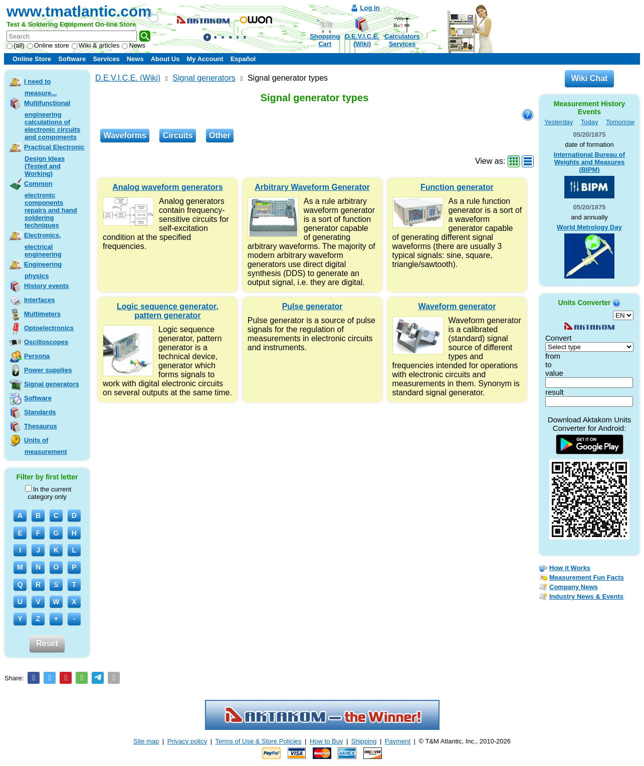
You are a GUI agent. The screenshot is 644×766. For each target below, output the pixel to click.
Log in (370, 8)
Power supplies (48, 370)
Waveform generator (457, 306)
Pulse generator (312, 306)
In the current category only (48, 492)
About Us (165, 59)
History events (46, 286)
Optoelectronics (49, 328)
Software (72, 59)
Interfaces (39, 300)
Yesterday (558, 122)
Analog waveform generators (167, 187)
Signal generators (51, 384)
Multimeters (42, 314)
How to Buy (326, 741)
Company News (573, 587)
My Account (204, 59)
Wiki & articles (96, 45)
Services (106, 59)
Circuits (178, 135)
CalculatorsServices (402, 40)
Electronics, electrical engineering (43, 244)
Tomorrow (620, 122)
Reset (47, 643)
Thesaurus (40, 426)
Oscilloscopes (46, 342)
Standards (40, 412)
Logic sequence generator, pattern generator (168, 311)
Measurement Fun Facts (586, 577)
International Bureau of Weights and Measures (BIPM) (589, 162)
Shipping (364, 741)
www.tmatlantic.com (79, 11)
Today (589, 122)
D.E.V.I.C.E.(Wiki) (362, 40)
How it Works (569, 568)
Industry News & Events (586, 596)
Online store (48, 45)
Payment (397, 741)
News (133, 45)
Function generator (457, 187)
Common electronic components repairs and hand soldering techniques (50, 204)
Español (243, 59)
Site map (146, 741)
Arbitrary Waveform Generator (312, 187)
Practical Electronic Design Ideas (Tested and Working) (54, 160)
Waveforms (124, 135)
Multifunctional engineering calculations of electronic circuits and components (52, 120)
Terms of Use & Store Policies (259, 741)
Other (220, 135)
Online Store (32, 59)
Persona (37, 356)
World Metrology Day (589, 227)
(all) (16, 45)
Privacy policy (187, 741)
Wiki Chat (589, 78)
